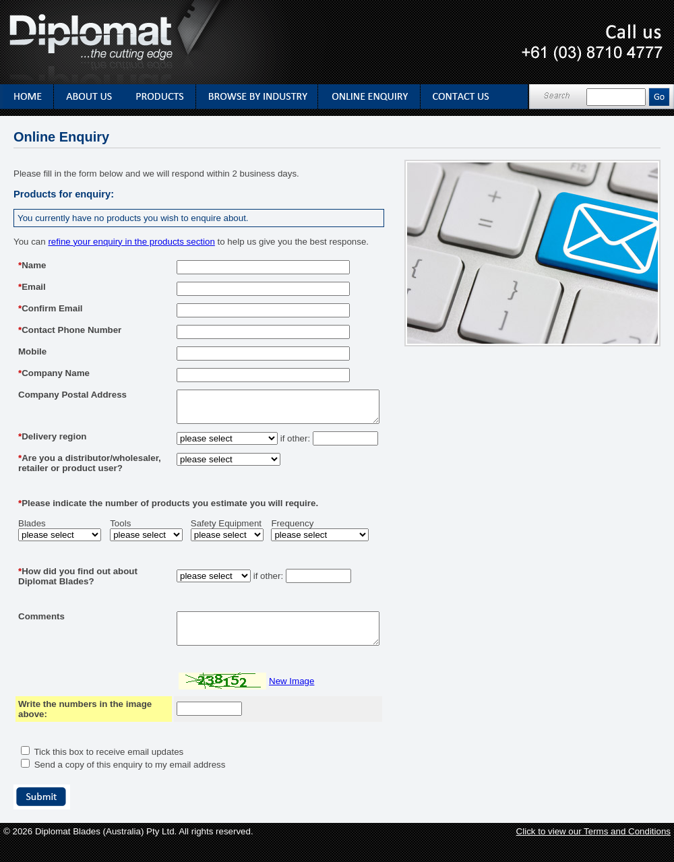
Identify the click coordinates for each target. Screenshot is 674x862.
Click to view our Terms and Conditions (593, 854)
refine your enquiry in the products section (131, 242)
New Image (267, 703)
